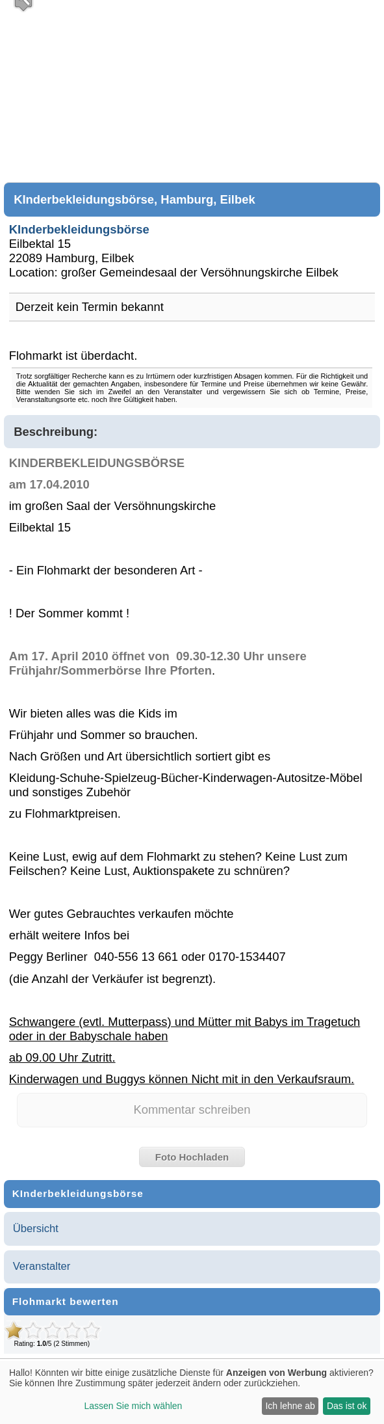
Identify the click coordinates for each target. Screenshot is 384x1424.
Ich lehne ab (289, 1406)
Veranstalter (42, 1266)
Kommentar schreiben (191, 1109)
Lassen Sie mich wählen (133, 1406)
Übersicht (35, 1228)
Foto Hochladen (192, 1156)
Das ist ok (346, 1406)
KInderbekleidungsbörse (79, 229)
